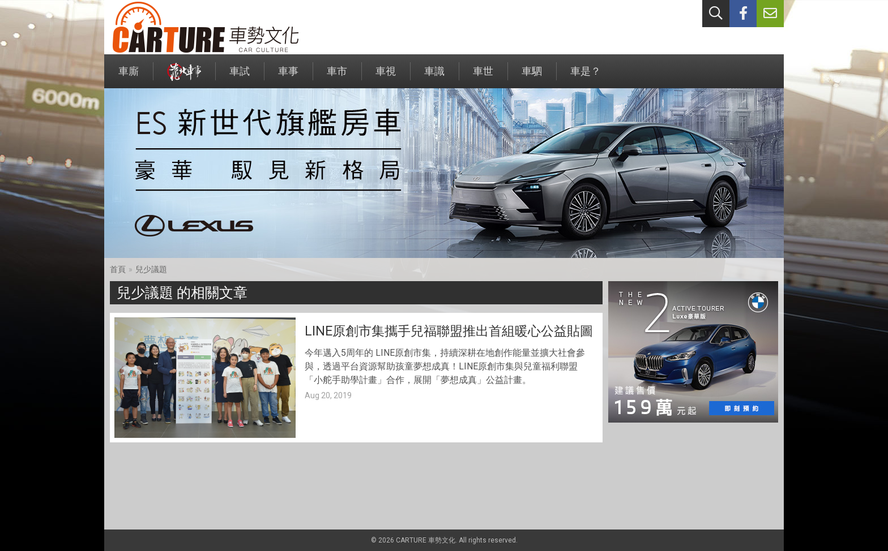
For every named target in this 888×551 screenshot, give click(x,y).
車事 (288, 76)
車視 (385, 76)
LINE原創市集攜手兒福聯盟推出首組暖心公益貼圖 (449, 331)
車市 (337, 76)
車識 (434, 76)
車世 (483, 76)
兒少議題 (151, 269)
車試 (239, 76)
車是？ (585, 76)
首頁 (118, 269)
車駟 (531, 76)
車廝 (128, 76)
